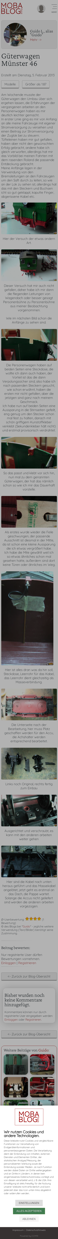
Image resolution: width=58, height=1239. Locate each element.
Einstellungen (29, 1203)
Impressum (18, 1230)
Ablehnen (29, 1219)
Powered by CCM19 (29, 1236)
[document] (29, 1165)
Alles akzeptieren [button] (29, 1211)
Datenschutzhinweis (36, 1230)
